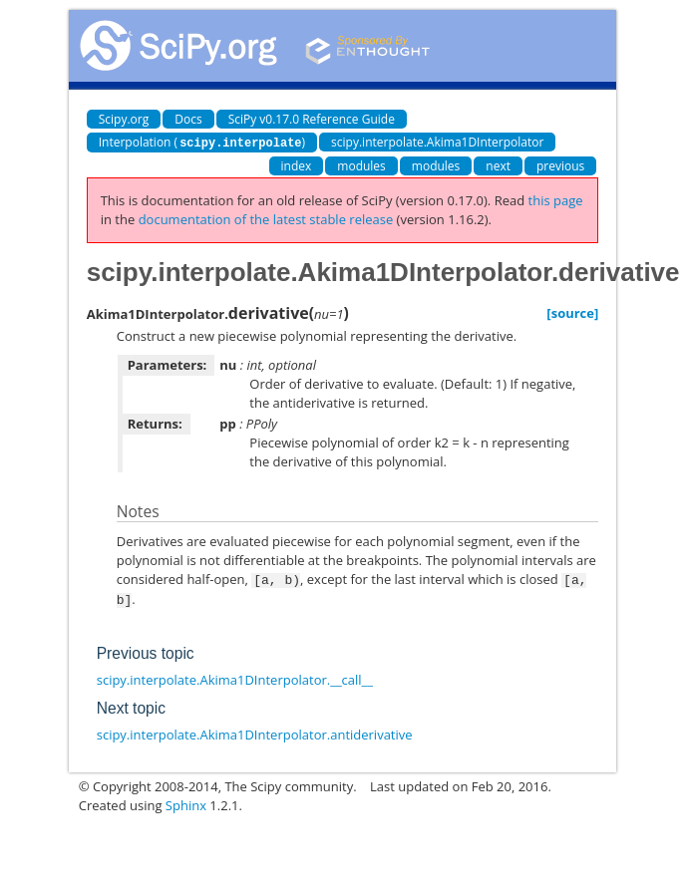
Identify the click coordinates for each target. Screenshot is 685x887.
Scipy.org (124, 119)
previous (560, 164)
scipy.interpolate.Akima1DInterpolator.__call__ (235, 677)
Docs (187, 119)
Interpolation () (202, 142)
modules (361, 164)
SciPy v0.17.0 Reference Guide (311, 119)
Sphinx (186, 802)
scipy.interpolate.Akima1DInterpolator (437, 142)
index (296, 164)
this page (555, 199)
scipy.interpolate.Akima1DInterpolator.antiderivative (255, 731)
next (498, 164)
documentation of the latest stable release (266, 218)
